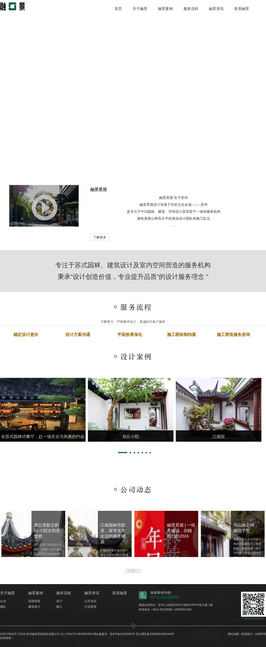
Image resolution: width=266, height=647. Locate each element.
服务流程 (190, 9)
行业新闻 (90, 606)
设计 (59, 601)
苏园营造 (34, 601)
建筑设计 (34, 606)
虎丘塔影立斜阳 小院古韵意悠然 (47, 531)
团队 (3, 606)
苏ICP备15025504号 (122, 634)
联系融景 (241, 9)
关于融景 (140, 9)
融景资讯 (216, 9)
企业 (3, 601)
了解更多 (99, 237)
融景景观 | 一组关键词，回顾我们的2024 (181, 531)
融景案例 (165, 9)
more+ (40, 550)
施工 (59, 606)
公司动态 (90, 601)
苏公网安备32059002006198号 (155, 634)
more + (133, 571)
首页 (118, 9)
